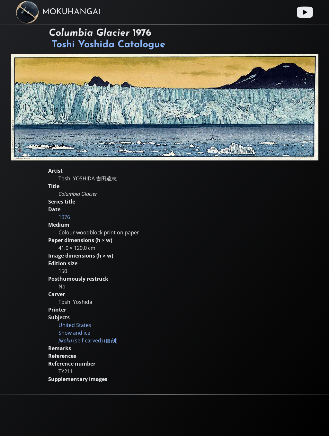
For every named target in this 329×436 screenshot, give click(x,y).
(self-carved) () (88, 340)
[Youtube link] (305, 12)
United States (74, 325)
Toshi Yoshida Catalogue (108, 45)
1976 (64, 217)
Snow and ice (74, 332)
